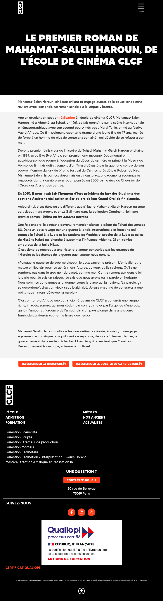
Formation (15, 422)
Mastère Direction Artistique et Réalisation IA (39, 462)
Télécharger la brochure (44, 364)
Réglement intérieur (112, 580)
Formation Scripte (19, 437)
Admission (15, 417)
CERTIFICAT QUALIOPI (23, 568)
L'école (12, 412)
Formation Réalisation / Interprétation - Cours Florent (46, 457)
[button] (81, 590)
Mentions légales (94, 580)
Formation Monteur (20, 447)
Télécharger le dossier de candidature (109, 364)
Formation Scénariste (21, 432)
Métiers (90, 412)
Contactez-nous (82, 480)
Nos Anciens (94, 417)
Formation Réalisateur (22, 452)
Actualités (92, 422)
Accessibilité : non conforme (134, 580)
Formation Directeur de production (32, 442)
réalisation (67, 118)
